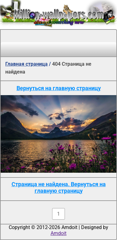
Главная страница (26, 64)
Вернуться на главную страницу (59, 88)
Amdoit (58, 233)
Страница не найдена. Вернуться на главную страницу (59, 187)
